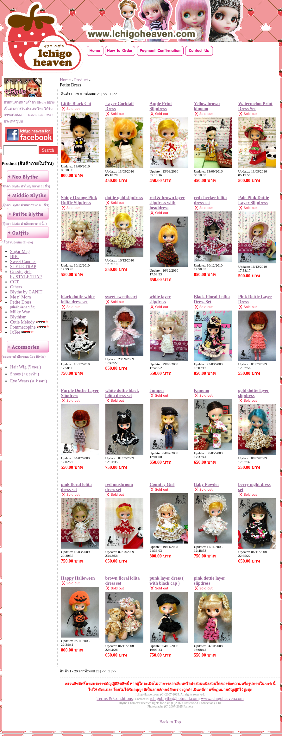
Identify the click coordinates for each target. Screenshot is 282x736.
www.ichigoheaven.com (222, 698)
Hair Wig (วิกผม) (25, 367)
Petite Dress (32, 305)
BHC (14, 256)
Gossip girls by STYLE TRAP (26, 274)
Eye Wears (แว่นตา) (28, 381)
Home (65, 80)
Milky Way (20, 312)
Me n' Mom (20, 297)
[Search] (20, 150)
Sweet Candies (23, 261)
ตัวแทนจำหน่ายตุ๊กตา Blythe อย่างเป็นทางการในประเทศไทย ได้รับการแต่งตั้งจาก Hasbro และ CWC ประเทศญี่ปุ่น (29, 108)
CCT (14, 282)
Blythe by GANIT (26, 292)
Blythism (18, 317)
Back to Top (170, 722)
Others (16, 287)
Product (81, 80)
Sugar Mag (20, 251)
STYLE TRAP (23, 266)
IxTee (15, 332)
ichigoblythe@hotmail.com (174, 698)
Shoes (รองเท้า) (24, 374)
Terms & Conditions (115, 698)
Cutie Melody (22, 322)
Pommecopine (22, 327)
